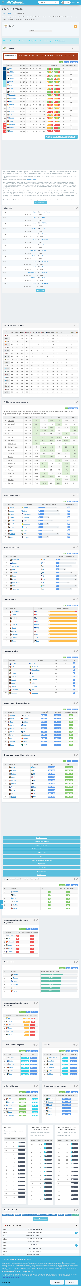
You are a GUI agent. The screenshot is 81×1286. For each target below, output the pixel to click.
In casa (66, 62)
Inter (10, 68)
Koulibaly (14, 618)
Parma (11, 131)
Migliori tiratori (42, 864)
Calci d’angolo (41, 867)
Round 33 (39, 1214)
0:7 (12, 389)
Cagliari (11, 118)
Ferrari (12, 718)
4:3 (72, 347)
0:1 (57, 344)
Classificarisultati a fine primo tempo (41, 860)
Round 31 (25, 1214)
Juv (34, 780)
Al (42, 582)
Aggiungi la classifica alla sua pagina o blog (61, 137)
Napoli (11, 82)
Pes (34, 767)
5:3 (22, 368)
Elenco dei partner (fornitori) (10, 1277)
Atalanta (11, 75)
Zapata (14, 579)
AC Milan (11, 72)
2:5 (57, 341)
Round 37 (68, 1214)
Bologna (11, 104)
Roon (11, 722)
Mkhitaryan (15, 566)
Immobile (12, 521)
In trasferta (74, 62)
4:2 (37, 347)
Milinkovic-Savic (16, 582)
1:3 (62, 335)
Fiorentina (12, 108)
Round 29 (11, 1214)
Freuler (12, 738)
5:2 (32, 338)
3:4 (17, 356)
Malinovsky (15, 559)
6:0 (42, 377)
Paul (13, 569)
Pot (37, 611)
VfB (37, 614)
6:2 (37, 362)
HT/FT (41, 856)
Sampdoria (12, 95)
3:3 (78, 335)
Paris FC (34, 673)
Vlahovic (12, 517)
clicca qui (61, 41)
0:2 (12, 338)
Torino (11, 121)
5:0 (27, 338)
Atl (42, 576)
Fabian (12, 732)
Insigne (12, 527)
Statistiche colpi (41, 875)
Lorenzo (14, 624)
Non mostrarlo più (40, 202)
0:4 (62, 371)
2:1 (47, 335)
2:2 (53, 335)
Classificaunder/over (41, 838)
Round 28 (3, 1214)
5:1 (37, 338)
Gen (43, 559)
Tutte (60, 62)
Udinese (11, 111)
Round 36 (61, 1214)
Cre (37, 631)
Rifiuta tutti (57, 1282)
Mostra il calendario (40, 1219)
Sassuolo (11, 91)
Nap (43, 563)
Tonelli (14, 628)
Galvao (12, 537)
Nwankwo (13, 524)
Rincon (14, 641)
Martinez (12, 534)
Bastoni (12, 728)
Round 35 (54, 1214)
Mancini (12, 741)
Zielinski (14, 572)
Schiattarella (15, 611)
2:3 (27, 350)
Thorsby (14, 631)
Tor (43, 579)
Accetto (71, 1282)
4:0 (37, 335)
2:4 (17, 389)
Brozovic (12, 735)
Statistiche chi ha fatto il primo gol (41, 849)
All (66, 408)
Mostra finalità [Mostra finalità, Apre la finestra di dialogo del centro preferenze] (6, 1282)
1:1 (57, 338)
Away (75, 408)
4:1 (78, 338)
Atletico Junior (35, 670)
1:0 (62, 338)
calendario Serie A (32, 179)
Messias (13, 797)
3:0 (42, 338)
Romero (14, 637)
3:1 (22, 359)
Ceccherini (15, 634)
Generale (62, 885)
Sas (34, 790)
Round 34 (46, 1214)
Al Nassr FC (35, 666)
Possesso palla (41, 871)
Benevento (12, 124)
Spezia (11, 114)
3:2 (67, 335)
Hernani (14, 621)
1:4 (17, 341)
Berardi (12, 530)
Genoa (11, 101)
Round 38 (75, 1214)
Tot (37, 637)
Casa (68, 885)
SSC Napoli (12, 444)
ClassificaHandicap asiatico (41, 841)
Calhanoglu (15, 589)
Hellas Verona (13, 98)
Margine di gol (41, 852)
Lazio (10, 85)
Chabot (14, 615)
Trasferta (74, 885)
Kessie (12, 745)
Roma (11, 88)
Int (42, 566)
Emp (37, 628)
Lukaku (12, 511)
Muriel (12, 514)
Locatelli (12, 715)
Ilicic (13, 586)
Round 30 (18, 1214)
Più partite (40, 290)
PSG (25, 731)
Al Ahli (25, 745)
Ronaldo (12, 507)
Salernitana (27, 718)
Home (3, 13)
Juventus (11, 78)
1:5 (78, 344)
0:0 (32, 335)
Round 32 (32, 1214)
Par (34, 783)
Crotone (11, 127)
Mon (37, 621)
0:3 (17, 335)
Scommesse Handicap (41, 845)
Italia (9, 13)
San (37, 641)
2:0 (22, 335)
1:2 (12, 344)
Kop (43, 585)
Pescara (34, 676)
